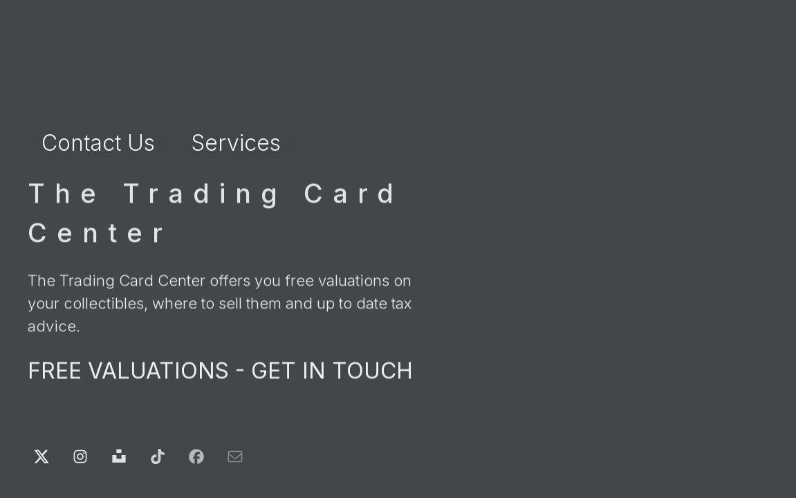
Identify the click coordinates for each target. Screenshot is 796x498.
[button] (41, 456)
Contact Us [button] (98, 142)
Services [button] (236, 142)
